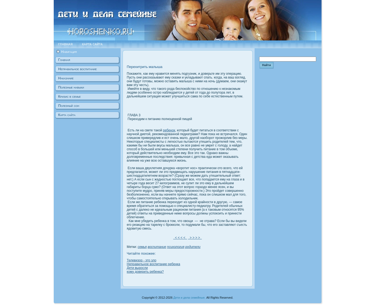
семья (142, 247)
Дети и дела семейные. (189, 297)
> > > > (195, 238)
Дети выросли (137, 268)
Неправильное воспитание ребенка (153, 264)
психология (175, 247)
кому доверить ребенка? (145, 272)
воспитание (157, 247)
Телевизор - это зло (141, 260)
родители (192, 247)
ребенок (169, 130)
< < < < (180, 238)
